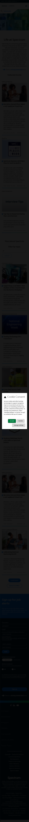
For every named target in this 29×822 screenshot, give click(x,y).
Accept (12, 421)
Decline (20, 421)
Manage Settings (18, 425)
